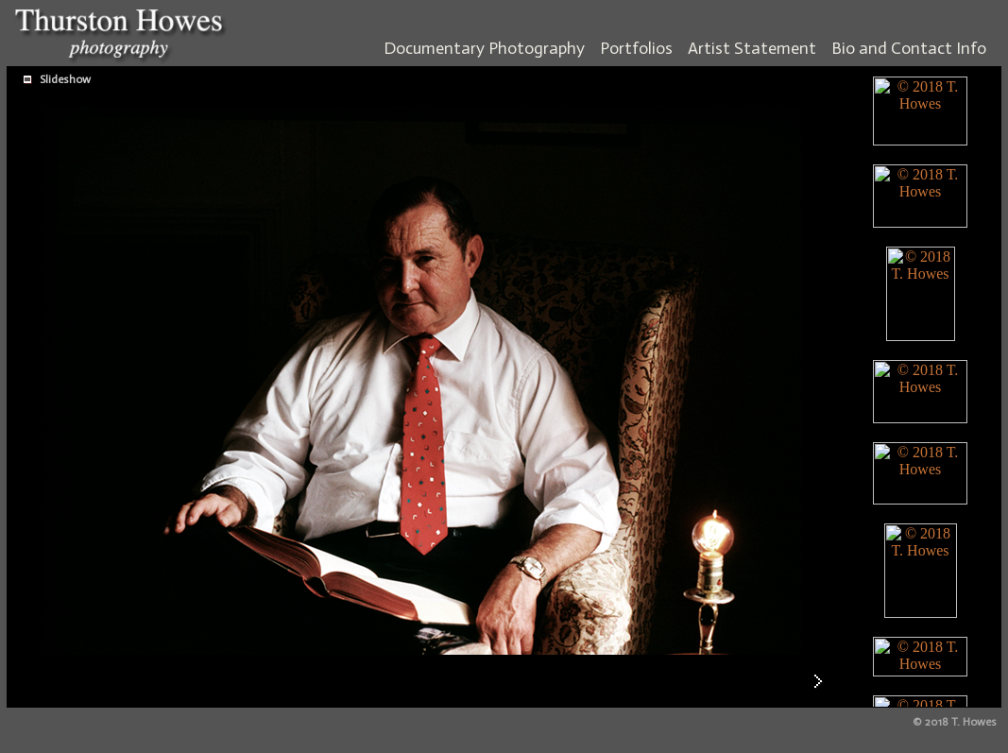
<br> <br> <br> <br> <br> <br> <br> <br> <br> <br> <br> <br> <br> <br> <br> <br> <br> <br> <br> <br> (920, 387)
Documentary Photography (484, 48)
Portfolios (636, 48)
